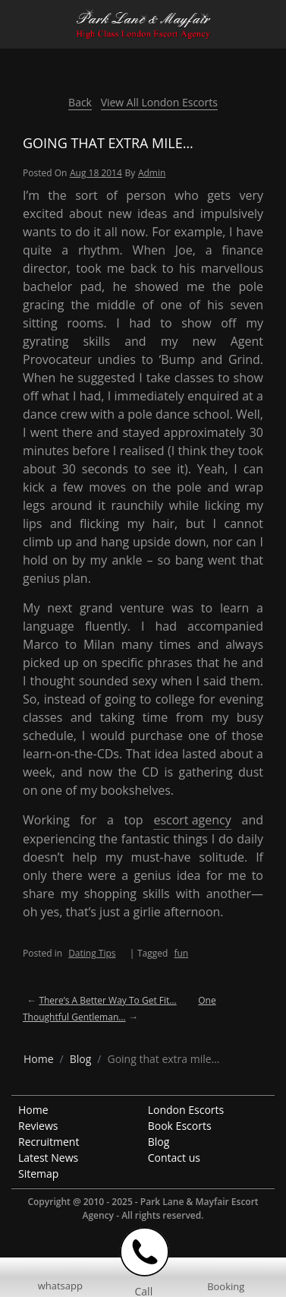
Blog (159, 1141)
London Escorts (186, 1109)
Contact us (174, 1157)
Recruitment (48, 1141)
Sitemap (38, 1173)
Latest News (48, 1157)
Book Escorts (180, 1125)
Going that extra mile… (108, 143)
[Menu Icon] (12, 17)
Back (80, 102)
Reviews (38, 1125)
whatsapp (60, 1285)
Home (33, 1109)
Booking (225, 1286)
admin (151, 172)
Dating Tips (91, 953)
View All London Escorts (159, 102)
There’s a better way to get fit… (107, 1000)
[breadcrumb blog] (81, 1059)
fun (181, 953)
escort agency (192, 819)
